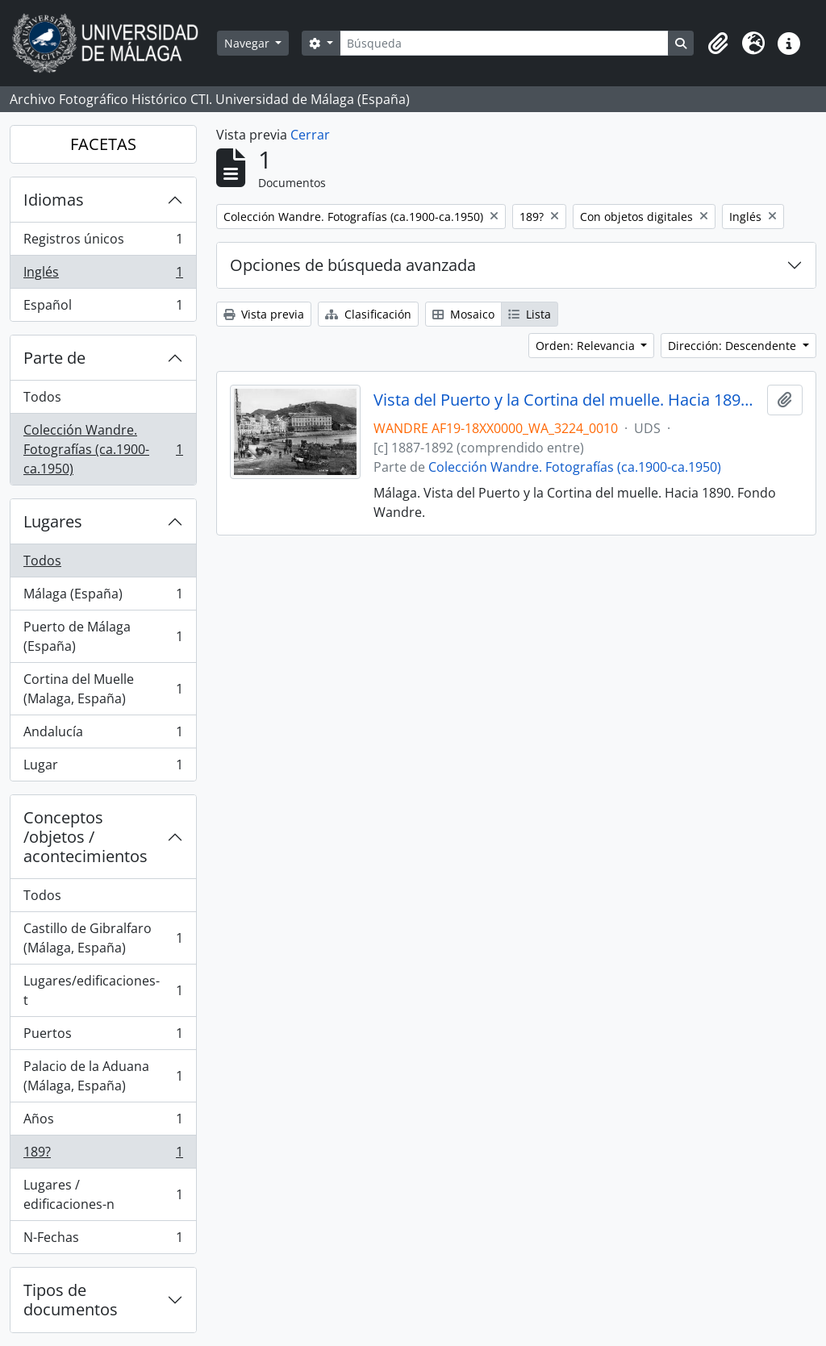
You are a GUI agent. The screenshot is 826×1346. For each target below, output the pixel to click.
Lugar (103, 768)
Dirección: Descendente (733, 345)
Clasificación (368, 314)
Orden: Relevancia (587, 345)
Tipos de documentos (70, 1299)
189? (103, 1155)
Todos (42, 397)
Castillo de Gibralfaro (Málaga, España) (103, 937)
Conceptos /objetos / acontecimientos (85, 836)
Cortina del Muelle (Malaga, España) (103, 688)
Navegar (248, 43)
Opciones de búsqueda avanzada (353, 265)
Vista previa (263, 314)
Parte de (54, 358)
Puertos (103, 1036)
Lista (529, 314)
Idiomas (53, 199)
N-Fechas (103, 1240)
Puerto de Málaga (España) (103, 636)
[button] (718, 43)
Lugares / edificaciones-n (103, 1194)
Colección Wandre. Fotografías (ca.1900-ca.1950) (103, 449)
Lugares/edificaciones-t (103, 990)
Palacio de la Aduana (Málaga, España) (103, 1075)
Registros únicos (103, 242)
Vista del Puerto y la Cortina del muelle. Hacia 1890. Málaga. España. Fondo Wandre (567, 400)
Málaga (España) (103, 597)
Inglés (103, 275)
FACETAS (103, 144)
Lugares (52, 521)
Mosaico (463, 314)
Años (103, 1122)
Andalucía (103, 735)
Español (103, 308)
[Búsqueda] (504, 43)
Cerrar (310, 135)
